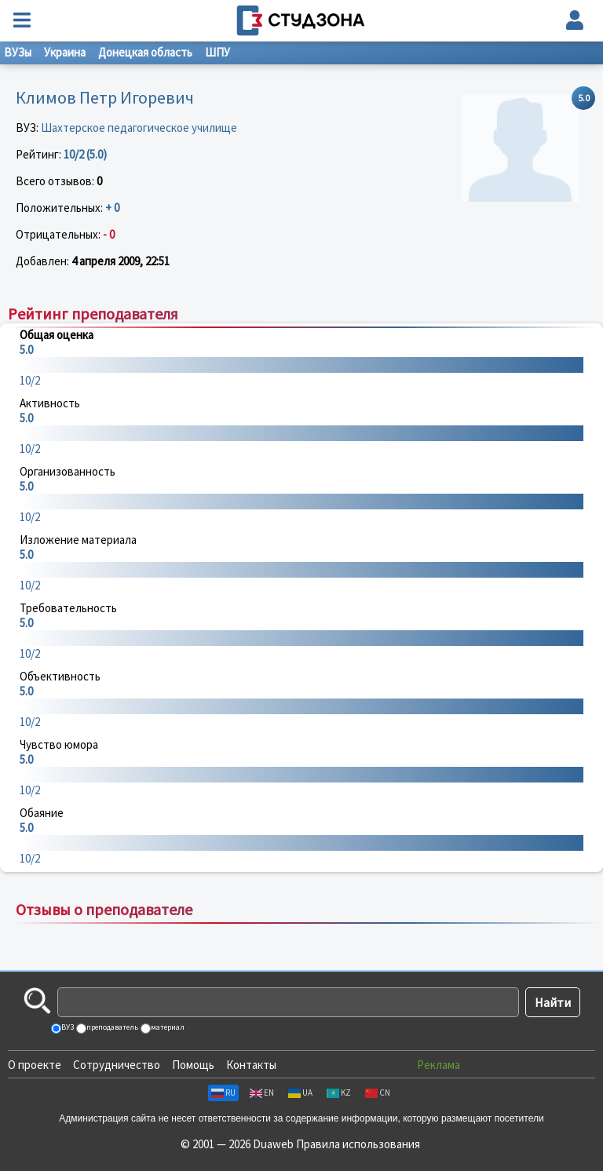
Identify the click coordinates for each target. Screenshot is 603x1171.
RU (223, 1092)
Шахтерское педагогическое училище (139, 127)
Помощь (193, 1064)
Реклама (438, 1064)
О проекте (34, 1064)
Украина (65, 52)
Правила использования (358, 1143)
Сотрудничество (116, 1064)
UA (300, 1092)
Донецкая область (145, 52)
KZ (339, 1092)
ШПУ (217, 52)
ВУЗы (17, 52)
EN (262, 1092)
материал (167, 1027)
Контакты (251, 1064)
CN (377, 1092)
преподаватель (111, 1027)
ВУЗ (67, 1027)
